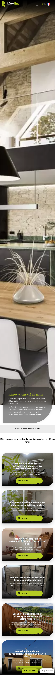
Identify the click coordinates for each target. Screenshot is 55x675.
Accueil (17, 428)
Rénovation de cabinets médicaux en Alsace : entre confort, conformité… (27, 466)
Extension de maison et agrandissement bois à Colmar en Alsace (27, 654)
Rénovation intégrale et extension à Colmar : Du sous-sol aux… (27, 541)
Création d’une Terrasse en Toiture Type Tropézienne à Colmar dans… (27, 616)
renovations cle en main (31, 428)
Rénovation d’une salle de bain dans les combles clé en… (27, 578)
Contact (46, 671)
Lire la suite (23, 481)
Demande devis (44, 4)
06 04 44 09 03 (30, 671)
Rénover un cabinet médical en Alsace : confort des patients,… (27, 503)
